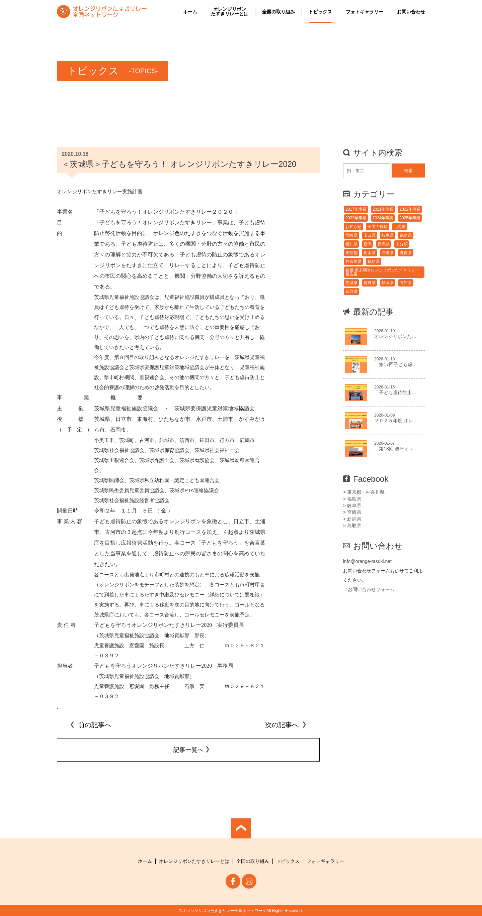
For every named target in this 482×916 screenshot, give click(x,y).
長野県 (370, 282)
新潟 (368, 244)
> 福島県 (352, 498)
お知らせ (353, 226)
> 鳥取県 (352, 525)
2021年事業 (383, 209)
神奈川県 (353, 261)
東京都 (351, 252)
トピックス (320, 11)
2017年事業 (356, 209)
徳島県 (406, 235)
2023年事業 (356, 218)
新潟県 (384, 244)
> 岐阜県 (352, 505)
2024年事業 (383, 218)
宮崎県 (351, 235)
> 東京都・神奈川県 (364, 492)
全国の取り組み (278, 11)
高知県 (406, 282)
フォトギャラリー (364, 11)
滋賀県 (406, 252)
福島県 (374, 261)
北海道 (400, 226)
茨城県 (351, 282)
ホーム (190, 11)
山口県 (370, 235)
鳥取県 (351, 291)
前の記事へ (90, 724)
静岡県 (388, 282)
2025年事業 (409, 218)
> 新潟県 (352, 519)
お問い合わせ (411, 11)
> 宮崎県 (352, 512)
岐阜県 (388, 235)
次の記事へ (286, 724)
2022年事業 (409, 209)
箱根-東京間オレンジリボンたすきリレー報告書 (382, 272)
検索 (408, 170)
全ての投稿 (378, 226)
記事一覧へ (188, 750)
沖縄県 (388, 252)
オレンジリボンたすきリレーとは (229, 11)
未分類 (402, 244)
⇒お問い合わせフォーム (369, 589)
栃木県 (370, 252)
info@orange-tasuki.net (367, 561)
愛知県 (351, 244)
